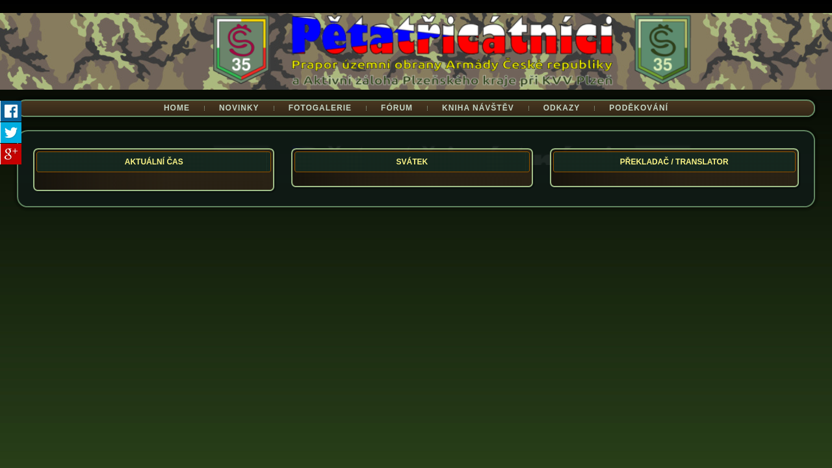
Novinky (239, 107)
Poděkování (638, 107)
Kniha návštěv (478, 107)
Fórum (397, 107)
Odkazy (561, 107)
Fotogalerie (320, 107)
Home (177, 107)
